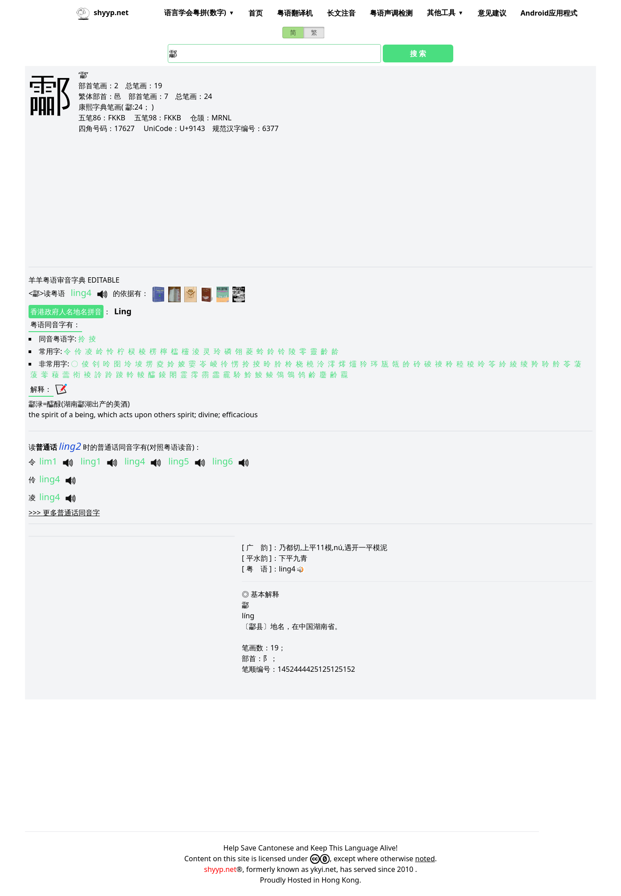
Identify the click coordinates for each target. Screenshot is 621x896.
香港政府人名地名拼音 (66, 311)
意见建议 (492, 13)
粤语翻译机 (295, 13)
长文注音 (341, 13)
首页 (255, 13)
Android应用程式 (549, 13)
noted (425, 858)
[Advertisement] (296, 199)
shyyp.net (220, 869)
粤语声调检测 (391, 13)
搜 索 (418, 53)
